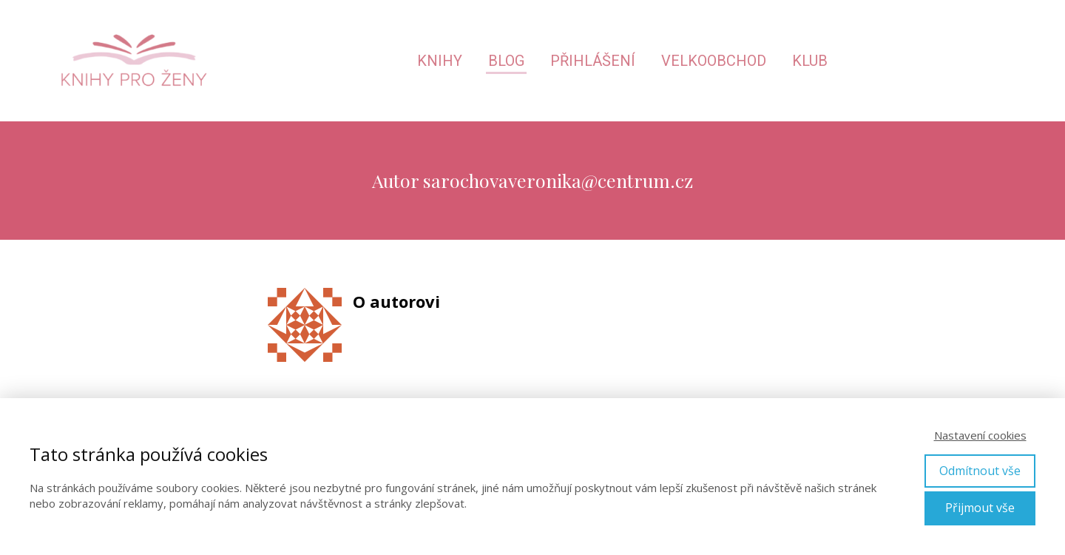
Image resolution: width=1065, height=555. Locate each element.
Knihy (439, 61)
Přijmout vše (980, 508)
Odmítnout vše (980, 470)
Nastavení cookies (980, 435)
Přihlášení (592, 61)
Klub (810, 61)
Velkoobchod (713, 61)
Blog (506, 61)
